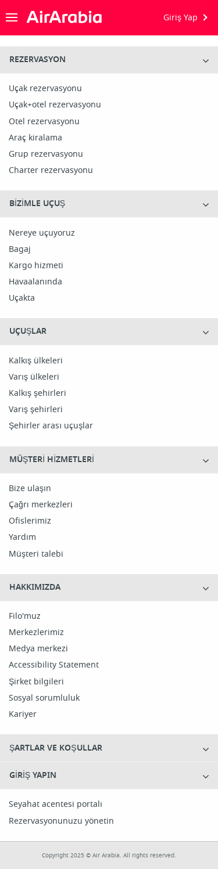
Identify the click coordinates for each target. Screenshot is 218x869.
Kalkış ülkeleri (36, 361)
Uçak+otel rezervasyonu (55, 105)
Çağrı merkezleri (41, 505)
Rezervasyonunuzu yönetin (61, 821)
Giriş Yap (180, 18)
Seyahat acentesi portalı (55, 804)
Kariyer (23, 714)
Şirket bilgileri (36, 682)
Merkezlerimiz (36, 633)
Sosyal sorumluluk (44, 698)
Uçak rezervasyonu (45, 89)
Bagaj (20, 249)
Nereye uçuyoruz (42, 233)
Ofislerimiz (30, 521)
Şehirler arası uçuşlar (51, 426)
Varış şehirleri (36, 410)
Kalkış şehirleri (37, 393)
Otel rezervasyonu (44, 122)
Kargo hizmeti (36, 266)
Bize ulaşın (30, 489)
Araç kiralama (35, 138)
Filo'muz (25, 616)
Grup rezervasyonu (46, 154)
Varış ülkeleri (34, 377)
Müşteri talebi (36, 554)
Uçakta (22, 298)
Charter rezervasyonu (51, 170)
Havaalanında (35, 282)
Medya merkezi (38, 649)
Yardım (22, 537)
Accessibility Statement (54, 665)
